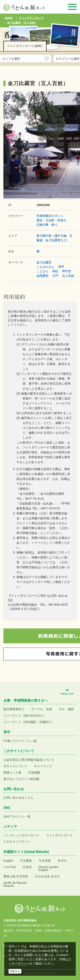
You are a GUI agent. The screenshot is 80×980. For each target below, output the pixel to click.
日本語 (27, 867)
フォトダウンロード (59, 835)
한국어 (62, 860)
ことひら (42, 271)
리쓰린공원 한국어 (47, 876)
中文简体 (45, 860)
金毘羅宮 (42, 276)
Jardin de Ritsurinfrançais (15, 884)
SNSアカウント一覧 (17, 816)
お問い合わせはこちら (18, 797)
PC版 (6, 741)
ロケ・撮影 (66, 709)
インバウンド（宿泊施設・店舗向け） (28, 722)
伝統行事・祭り (46, 224)
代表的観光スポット (49, 215)
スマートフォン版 (25, 741)
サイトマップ (43, 766)
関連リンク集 (12, 772)
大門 (55, 276)
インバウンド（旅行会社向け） (24, 715)
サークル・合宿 (41, 709)
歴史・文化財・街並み (51, 220)
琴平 (61, 267)
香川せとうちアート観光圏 (21, 779)
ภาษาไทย (9, 867)
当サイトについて (15, 766)
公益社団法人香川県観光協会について (28, 759)
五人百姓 (68, 276)
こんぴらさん (45, 267)
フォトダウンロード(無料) (25, 45)
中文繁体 (26, 860)
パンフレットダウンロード (21, 835)
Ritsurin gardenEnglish (48, 868)
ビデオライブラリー (16, 841)
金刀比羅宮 (43, 262)
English (8, 860)
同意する (15, 971)
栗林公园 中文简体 (15, 876)
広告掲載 (34, 772)
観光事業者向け (13, 709)
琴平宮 (66, 271)
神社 (55, 271)
